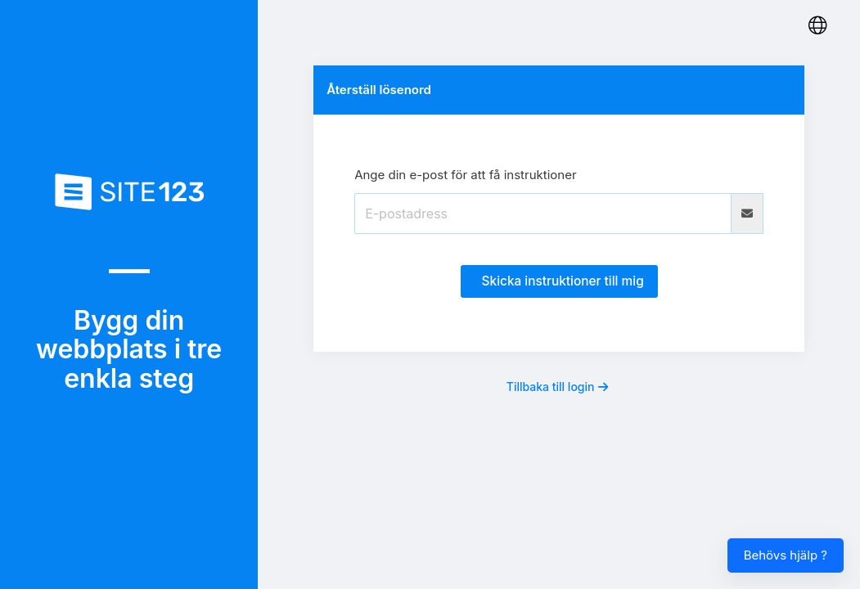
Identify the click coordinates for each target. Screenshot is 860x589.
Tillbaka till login (558, 386)
